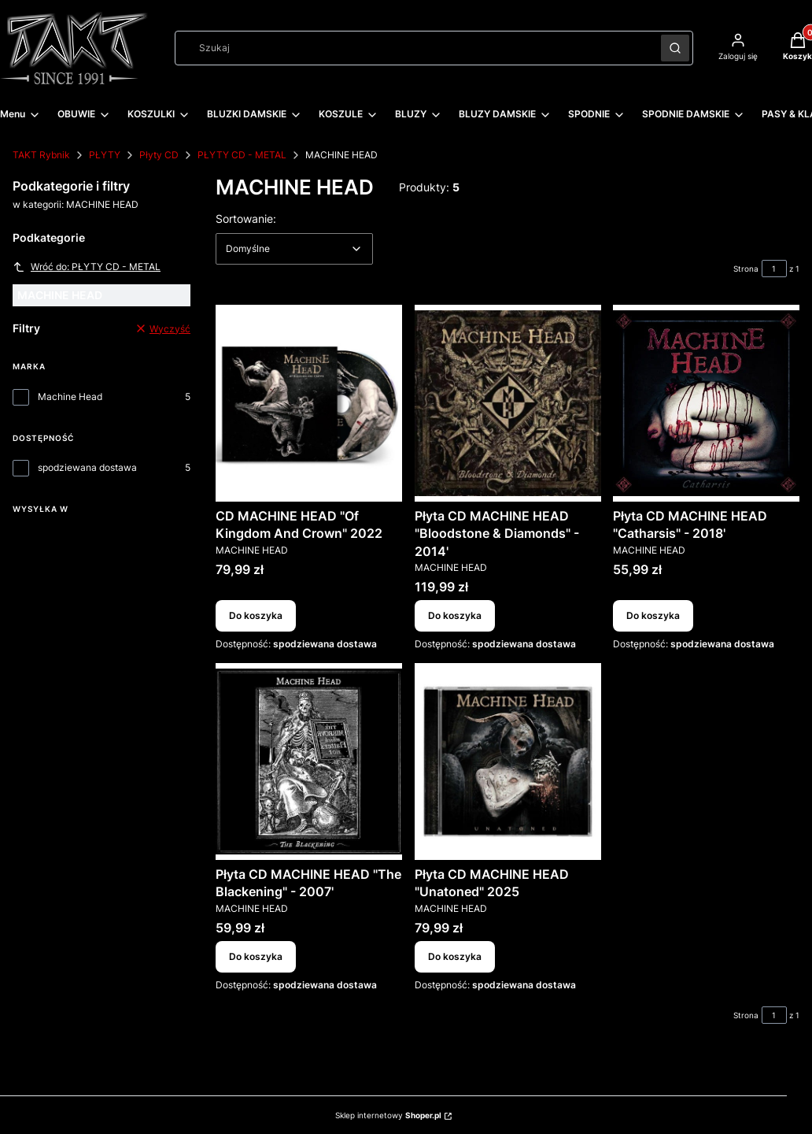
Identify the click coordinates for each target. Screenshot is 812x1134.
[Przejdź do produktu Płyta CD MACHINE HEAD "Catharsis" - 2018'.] (706, 403)
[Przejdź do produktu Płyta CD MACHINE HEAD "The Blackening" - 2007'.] (309, 761)
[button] (675, 48)
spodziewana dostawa (87, 467)
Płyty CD (159, 155)
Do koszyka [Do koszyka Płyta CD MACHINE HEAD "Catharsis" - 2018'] (653, 616)
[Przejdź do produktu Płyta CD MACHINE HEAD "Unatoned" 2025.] (508, 761)
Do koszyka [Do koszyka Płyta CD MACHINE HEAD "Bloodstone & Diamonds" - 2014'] (455, 616)
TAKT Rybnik (41, 155)
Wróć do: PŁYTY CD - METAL (87, 267)
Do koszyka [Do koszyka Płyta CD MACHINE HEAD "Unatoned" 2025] (455, 956)
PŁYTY (104, 155)
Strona (745, 268)
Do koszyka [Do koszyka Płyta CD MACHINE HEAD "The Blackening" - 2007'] (255, 956)
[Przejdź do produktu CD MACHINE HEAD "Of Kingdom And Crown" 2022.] (309, 403)
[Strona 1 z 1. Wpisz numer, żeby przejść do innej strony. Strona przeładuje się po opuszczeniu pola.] (774, 268)
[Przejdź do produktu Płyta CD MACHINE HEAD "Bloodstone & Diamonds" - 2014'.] (508, 403)
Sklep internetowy (388, 1115)
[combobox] (412, 48)
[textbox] (294, 249)
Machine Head (70, 396)
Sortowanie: (246, 218)
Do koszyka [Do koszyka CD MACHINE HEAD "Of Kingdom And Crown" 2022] (255, 616)
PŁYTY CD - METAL (241, 155)
